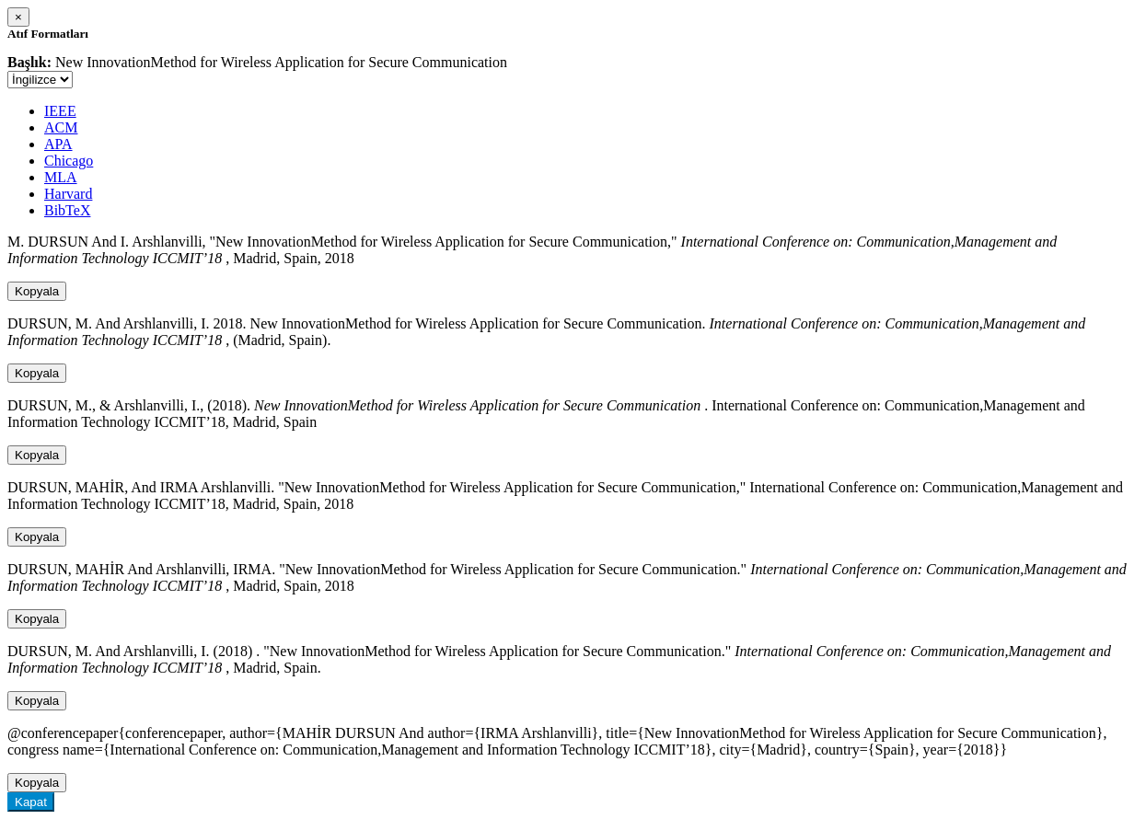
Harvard (68, 194)
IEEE (60, 111)
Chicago (68, 160)
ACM (60, 127)
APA (58, 144)
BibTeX (67, 210)
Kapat (31, 802)
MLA (60, 177)
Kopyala (37, 291)
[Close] (18, 17)
